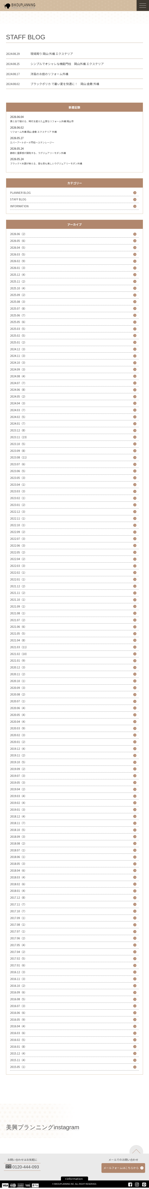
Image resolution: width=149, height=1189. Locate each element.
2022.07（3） (18, 539)
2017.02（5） (18, 958)
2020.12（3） (18, 667)
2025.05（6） (18, 322)
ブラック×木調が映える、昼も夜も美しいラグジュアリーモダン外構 (46, 163)
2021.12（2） (18, 586)
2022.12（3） (18, 512)
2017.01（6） (18, 965)
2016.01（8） (18, 1046)
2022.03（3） (18, 566)
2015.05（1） (18, 1067)
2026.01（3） (18, 268)
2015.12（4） (18, 1053)
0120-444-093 (25, 1166)
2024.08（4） (18, 376)
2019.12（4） (18, 749)
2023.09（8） (18, 451)
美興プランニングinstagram (42, 1127)
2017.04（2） (18, 952)
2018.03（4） (18, 877)
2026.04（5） (18, 247)
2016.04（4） (18, 1026)
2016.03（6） (18, 1033)
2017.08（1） (18, 924)
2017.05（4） (18, 945)
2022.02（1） (18, 572)
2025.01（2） (18, 342)
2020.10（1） (18, 681)
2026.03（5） (18, 254)
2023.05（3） (18, 478)
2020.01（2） (18, 742)
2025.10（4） (18, 288)
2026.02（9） (18, 261)
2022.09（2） (18, 532)
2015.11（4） (18, 1060)
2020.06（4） (18, 708)
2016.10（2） (18, 986)
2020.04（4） (18, 722)
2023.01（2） (18, 505)
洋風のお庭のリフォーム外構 (49, 74)
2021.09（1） (18, 606)
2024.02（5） (18, 417)
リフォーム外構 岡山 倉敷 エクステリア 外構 (33, 131)
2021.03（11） (19, 647)
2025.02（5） (18, 335)
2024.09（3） (18, 369)
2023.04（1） (18, 484)
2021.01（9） (18, 660)
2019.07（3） (18, 776)
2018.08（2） (18, 843)
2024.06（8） (18, 390)
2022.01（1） (18, 579)
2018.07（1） (18, 850)
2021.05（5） (18, 633)
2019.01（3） (18, 809)
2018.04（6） (18, 870)
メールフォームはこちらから (121, 1168)
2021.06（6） (18, 627)
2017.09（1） (18, 918)
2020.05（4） (18, 715)
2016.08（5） (18, 999)
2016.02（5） (18, 1040)
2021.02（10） (19, 654)
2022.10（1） (18, 525)
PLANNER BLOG (20, 193)
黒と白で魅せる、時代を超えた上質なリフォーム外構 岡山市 (42, 121)
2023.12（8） (18, 430)
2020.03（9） (18, 728)
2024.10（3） (18, 362)
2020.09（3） (18, 688)
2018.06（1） (18, 857)
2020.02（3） (18, 735)
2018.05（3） (18, 864)
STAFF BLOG (18, 199)
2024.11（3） (18, 356)
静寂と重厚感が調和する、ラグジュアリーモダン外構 (38, 153)
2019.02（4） (18, 803)
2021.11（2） (18, 593)
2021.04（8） (18, 640)
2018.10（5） (18, 830)
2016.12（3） (18, 972)
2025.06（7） (18, 315)
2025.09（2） (18, 295)
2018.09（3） (18, 837)
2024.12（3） (18, 349)
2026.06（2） (18, 234)
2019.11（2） (18, 755)
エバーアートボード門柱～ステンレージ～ (32, 142)
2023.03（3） (18, 491)
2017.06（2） (18, 938)
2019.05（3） (18, 782)
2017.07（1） (18, 931)
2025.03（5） (18, 329)
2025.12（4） (18, 275)
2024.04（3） (18, 403)
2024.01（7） (18, 423)
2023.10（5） (18, 444)
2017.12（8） (18, 897)
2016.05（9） (18, 1019)
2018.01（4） (18, 891)
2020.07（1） (18, 701)
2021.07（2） (18, 620)
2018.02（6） (18, 884)
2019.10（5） (18, 762)
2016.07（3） (18, 1006)
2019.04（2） (18, 789)
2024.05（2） (18, 396)
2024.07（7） (18, 383)
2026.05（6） (18, 241)
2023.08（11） (19, 457)
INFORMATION (19, 206)
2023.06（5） (18, 471)
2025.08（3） (18, 302)
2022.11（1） (18, 518)
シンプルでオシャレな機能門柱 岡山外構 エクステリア (67, 64)
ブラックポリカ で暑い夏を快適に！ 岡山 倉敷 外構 (64, 84)
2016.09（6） (18, 992)
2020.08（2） (18, 694)
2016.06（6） (18, 1013)
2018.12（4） (18, 816)
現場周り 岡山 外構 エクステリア (51, 54)
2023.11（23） (19, 437)
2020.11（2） (18, 674)
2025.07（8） (18, 308)
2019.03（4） (18, 796)
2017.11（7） (18, 904)
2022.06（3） (18, 545)
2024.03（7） (18, 410)
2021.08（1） (18, 613)
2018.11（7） (18, 823)
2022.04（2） (18, 559)
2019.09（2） (18, 769)
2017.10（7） (18, 911)
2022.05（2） (18, 552)
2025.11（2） (18, 281)
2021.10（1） (18, 600)
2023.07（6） (18, 464)
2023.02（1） (18, 498)
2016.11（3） (18, 979)
